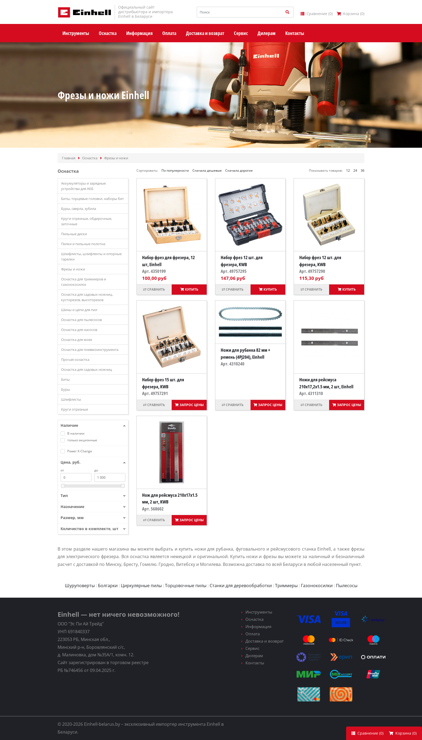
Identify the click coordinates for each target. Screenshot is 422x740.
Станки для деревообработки (241, 586)
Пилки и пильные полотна (83, 243)
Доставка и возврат (264, 641)
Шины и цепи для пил (79, 309)
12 (348, 170)
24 (355, 170)
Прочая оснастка (75, 359)
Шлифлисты (71, 399)
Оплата (252, 633)
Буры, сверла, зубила (78, 208)
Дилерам (254, 655)
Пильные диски (74, 233)
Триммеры (286, 586)
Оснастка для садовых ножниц (86, 369)
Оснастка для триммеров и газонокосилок (83, 282)
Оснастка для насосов (79, 329)
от (62, 470)
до (96, 470)
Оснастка (254, 619)
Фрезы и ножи (73, 269)
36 (362, 170)
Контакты (254, 662)
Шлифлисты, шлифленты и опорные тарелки (91, 256)
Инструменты (258, 612)
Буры (65, 389)
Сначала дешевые (207, 170)
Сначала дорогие (239, 170)
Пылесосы (346, 586)
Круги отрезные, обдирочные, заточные (86, 221)
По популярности (175, 170)
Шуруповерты (80, 586)
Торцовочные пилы (185, 586)
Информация (258, 626)
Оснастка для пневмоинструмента (89, 349)
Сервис (252, 648)
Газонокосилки (317, 586)
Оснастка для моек (76, 339)
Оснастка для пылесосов (81, 319)
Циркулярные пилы (141, 586)
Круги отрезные (74, 409)
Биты (65, 379)
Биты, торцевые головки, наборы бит (92, 198)
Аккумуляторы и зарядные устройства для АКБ (83, 186)
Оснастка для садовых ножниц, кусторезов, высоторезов (87, 297)
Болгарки (108, 586)
